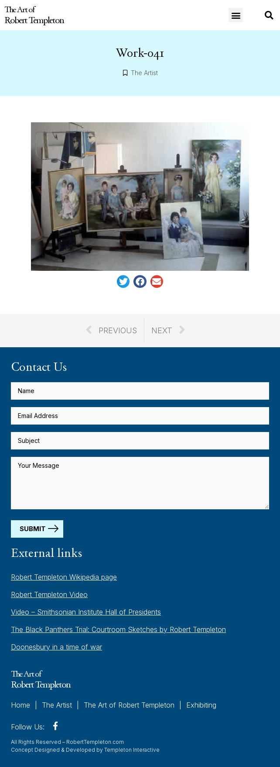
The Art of (34, 15)
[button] (236, 15)
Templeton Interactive (132, 749)
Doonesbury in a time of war (56, 647)
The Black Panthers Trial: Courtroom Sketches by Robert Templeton (118, 629)
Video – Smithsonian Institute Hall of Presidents (86, 612)
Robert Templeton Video (49, 594)
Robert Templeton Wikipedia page (64, 577)
